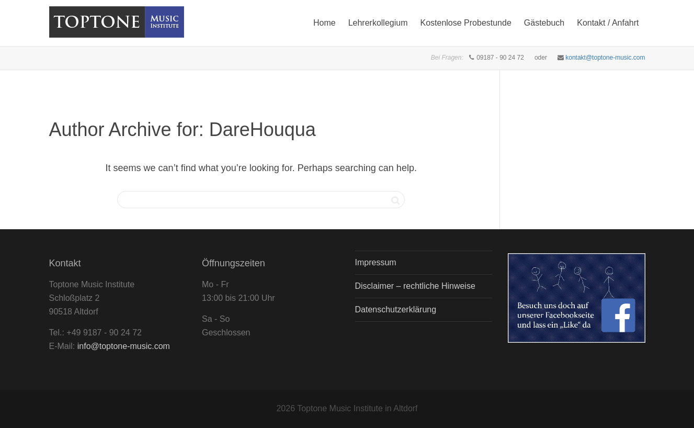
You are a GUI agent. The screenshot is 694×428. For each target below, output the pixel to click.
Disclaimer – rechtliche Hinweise (415, 285)
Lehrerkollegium (378, 22)
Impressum (375, 262)
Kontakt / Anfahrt (608, 22)
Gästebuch (544, 22)
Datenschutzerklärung (396, 309)
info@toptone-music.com (123, 346)
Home (324, 22)
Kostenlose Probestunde (465, 22)
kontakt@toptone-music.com (605, 57)
